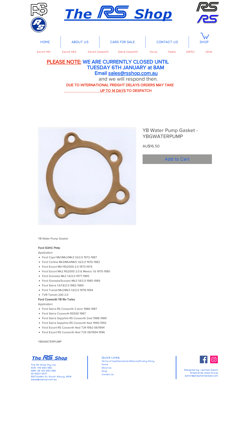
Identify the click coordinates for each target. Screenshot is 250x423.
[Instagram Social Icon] (214, 359)
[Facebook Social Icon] (203, 359)
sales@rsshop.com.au (133, 73)
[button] (205, 35)
